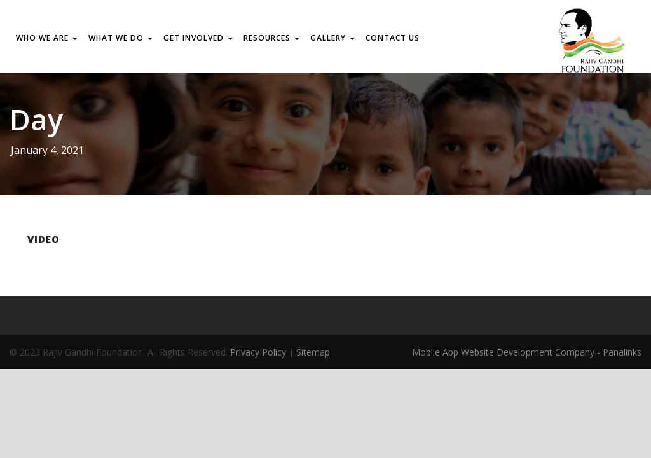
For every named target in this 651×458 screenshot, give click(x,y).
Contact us (393, 37)
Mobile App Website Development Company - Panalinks (526, 352)
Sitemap (313, 352)
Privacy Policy (258, 352)
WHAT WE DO (120, 37)
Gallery (332, 37)
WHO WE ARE (47, 37)
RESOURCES (271, 37)
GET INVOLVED (198, 37)
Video (43, 239)
